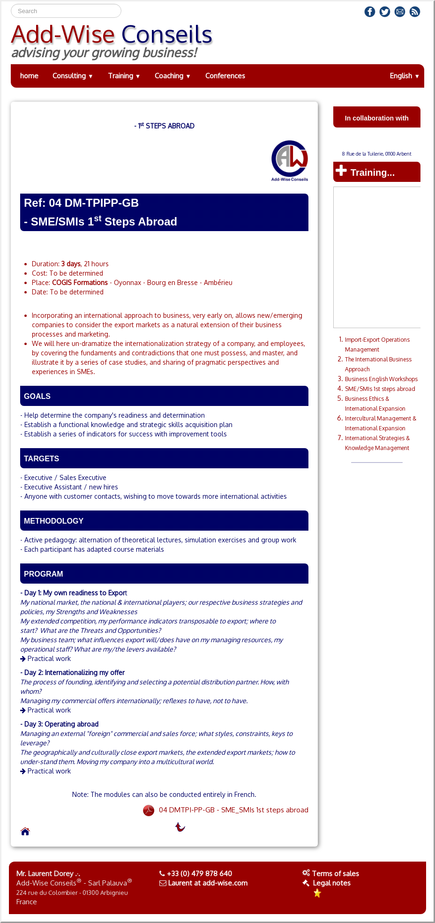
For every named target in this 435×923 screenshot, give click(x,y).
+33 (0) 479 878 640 (199, 873)
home (29, 75)
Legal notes (326, 882)
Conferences (225, 75)
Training (124, 75)
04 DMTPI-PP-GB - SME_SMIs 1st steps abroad (225, 809)
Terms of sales (335, 873)
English (405, 75)
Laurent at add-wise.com (208, 882)
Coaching (173, 75)
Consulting (73, 75)
